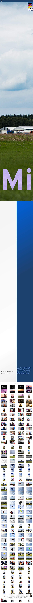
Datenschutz (24, 597)
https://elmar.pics (20, 373)
